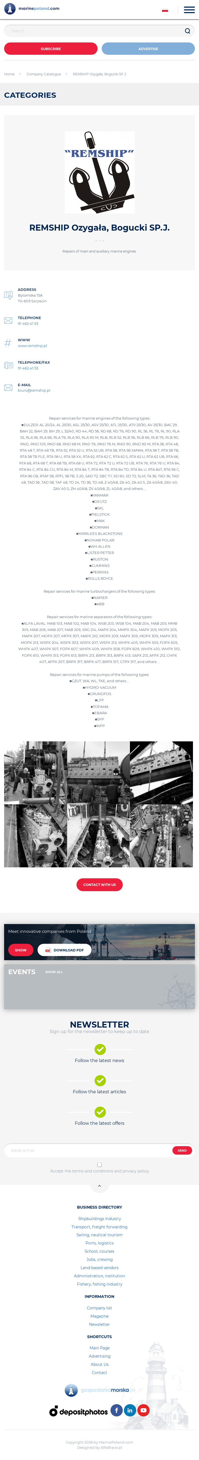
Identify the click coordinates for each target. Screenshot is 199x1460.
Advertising (99, 1356)
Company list (99, 1308)
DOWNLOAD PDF (64, 950)
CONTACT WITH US (99, 885)
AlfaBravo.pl (111, 1447)
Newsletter (99, 1324)
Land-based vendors (100, 1268)
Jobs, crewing (100, 1259)
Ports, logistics (100, 1243)
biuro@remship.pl (34, 390)
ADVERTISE (148, 49)
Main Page (100, 1348)
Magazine (99, 1316)
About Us (100, 1364)
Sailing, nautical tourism (99, 1235)
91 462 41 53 (28, 323)
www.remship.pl (32, 345)
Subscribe (51, 49)
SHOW (21, 950)
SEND (182, 1150)
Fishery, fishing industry (99, 1284)
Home (9, 74)
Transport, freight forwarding (99, 1227)
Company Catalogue (44, 74)
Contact (99, 1372)
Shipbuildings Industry (99, 1219)
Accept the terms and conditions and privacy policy (99, 1171)
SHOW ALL (54, 972)
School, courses (99, 1251)
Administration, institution (99, 1276)
